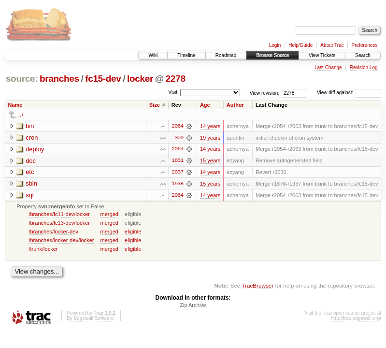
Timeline (186, 55)
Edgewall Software (93, 319)
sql (30, 195)
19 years (210, 138)
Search (363, 55)
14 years (210, 126)
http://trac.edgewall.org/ (356, 319)
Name (15, 105)
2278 (176, 78)
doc (31, 160)
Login (275, 45)
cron (32, 137)
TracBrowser (257, 286)
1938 (177, 184)
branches (59, 78)
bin (30, 126)
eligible (133, 232)
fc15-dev (103, 78)
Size (154, 105)
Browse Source (272, 55)
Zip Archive (193, 306)
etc (30, 172)
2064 (177, 126)
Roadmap (225, 55)
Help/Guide (300, 45)
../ (21, 114)
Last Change (328, 67)
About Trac (331, 45)
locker (140, 78)
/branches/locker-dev (53, 232)
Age (205, 105)
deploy (35, 149)
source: (22, 78)
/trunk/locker (43, 249)
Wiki (152, 55)
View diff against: (349, 92)
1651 (177, 161)
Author (235, 105)
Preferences (365, 45)
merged (109, 215)
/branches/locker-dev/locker (61, 241)
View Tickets (322, 55)
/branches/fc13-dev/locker (59, 223)
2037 (177, 172)
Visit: (173, 92)
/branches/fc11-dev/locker (59, 215)
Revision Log (364, 67)
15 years (210, 161)
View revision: (265, 92)
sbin (31, 184)
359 (178, 138)
